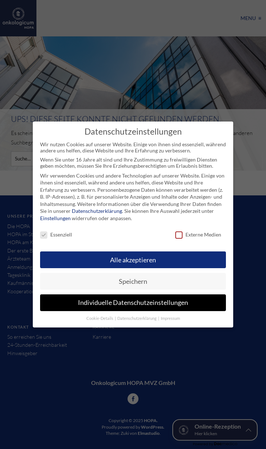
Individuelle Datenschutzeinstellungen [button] (133, 302)
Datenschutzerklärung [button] (137, 318)
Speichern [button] (133, 281)
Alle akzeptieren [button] (133, 260)
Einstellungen (55, 218)
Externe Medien (198, 234)
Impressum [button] (170, 318)
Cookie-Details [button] (100, 318)
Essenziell (56, 234)
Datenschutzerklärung (97, 211)
